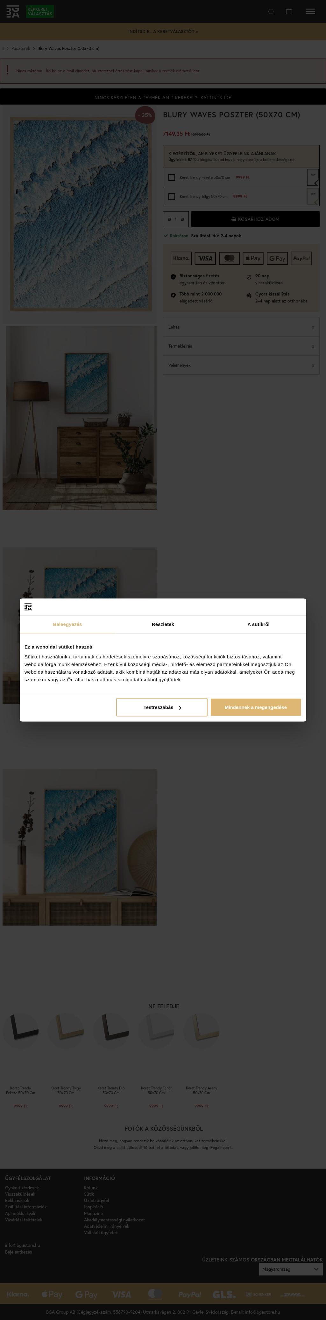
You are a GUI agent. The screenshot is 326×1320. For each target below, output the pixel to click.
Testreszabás (162, 707)
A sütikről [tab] (258, 624)
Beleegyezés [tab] (67, 624)
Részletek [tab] (163, 624)
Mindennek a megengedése (256, 707)
